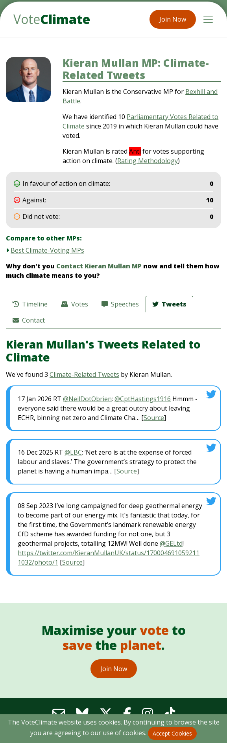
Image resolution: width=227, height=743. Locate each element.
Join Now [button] (172, 19)
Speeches (120, 304)
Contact (29, 320)
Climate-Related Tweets (84, 374)
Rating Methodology (147, 160)
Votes (74, 304)
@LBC (73, 452)
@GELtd (171, 543)
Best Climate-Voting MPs (47, 250)
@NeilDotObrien (87, 398)
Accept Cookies (172, 733)
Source (154, 417)
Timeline (30, 304)
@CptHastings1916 (142, 398)
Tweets (169, 304)
